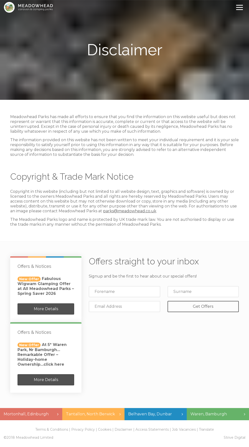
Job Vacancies (184, 429)
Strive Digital (234, 437)
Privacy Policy (83, 429)
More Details (46, 309)
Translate (206, 429)
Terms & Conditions (51, 429)
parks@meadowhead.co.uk (129, 211)
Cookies (104, 429)
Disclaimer (123, 429)
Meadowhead (28, 7)
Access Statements (152, 429)
